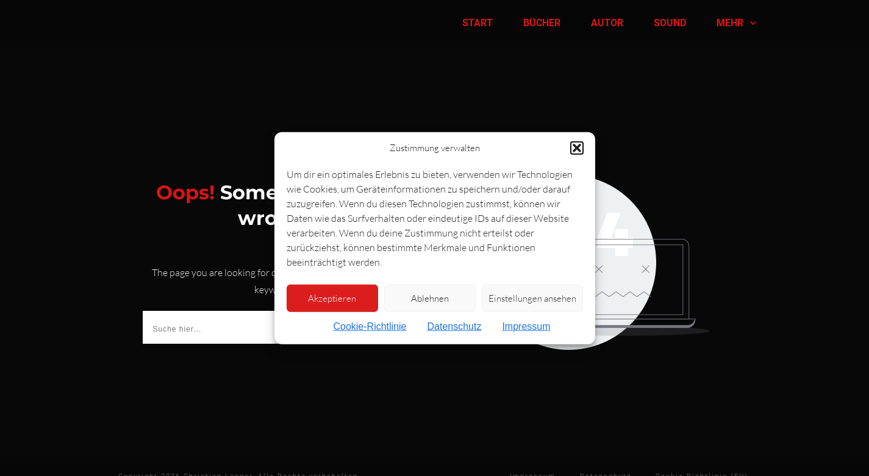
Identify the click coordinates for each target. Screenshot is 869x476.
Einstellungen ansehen (532, 298)
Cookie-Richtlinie (369, 326)
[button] (577, 148)
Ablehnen (430, 298)
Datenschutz (454, 326)
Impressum (526, 326)
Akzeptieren (332, 298)
